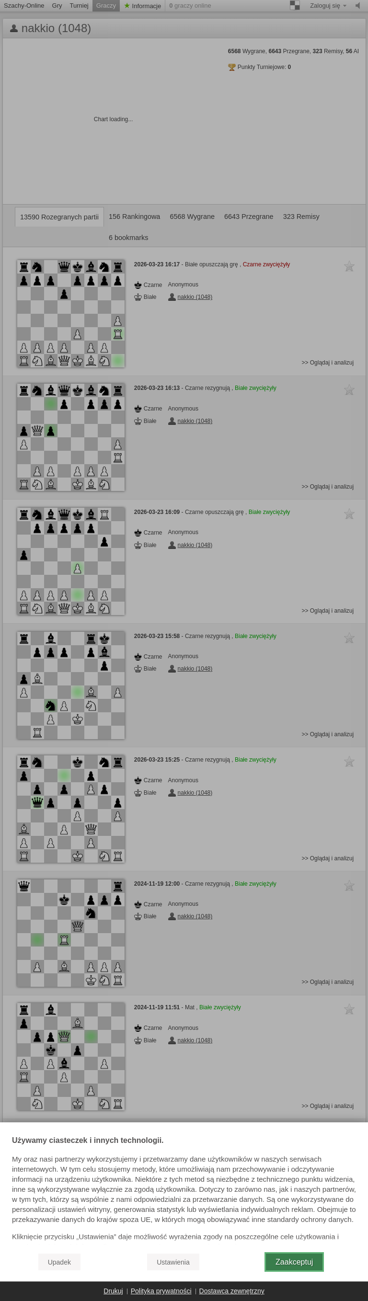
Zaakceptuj (294, 1262)
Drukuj (113, 1291)
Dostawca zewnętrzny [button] (231, 1291)
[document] (184, 1191)
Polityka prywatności (161, 1291)
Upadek (59, 1262)
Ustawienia (173, 1262)
